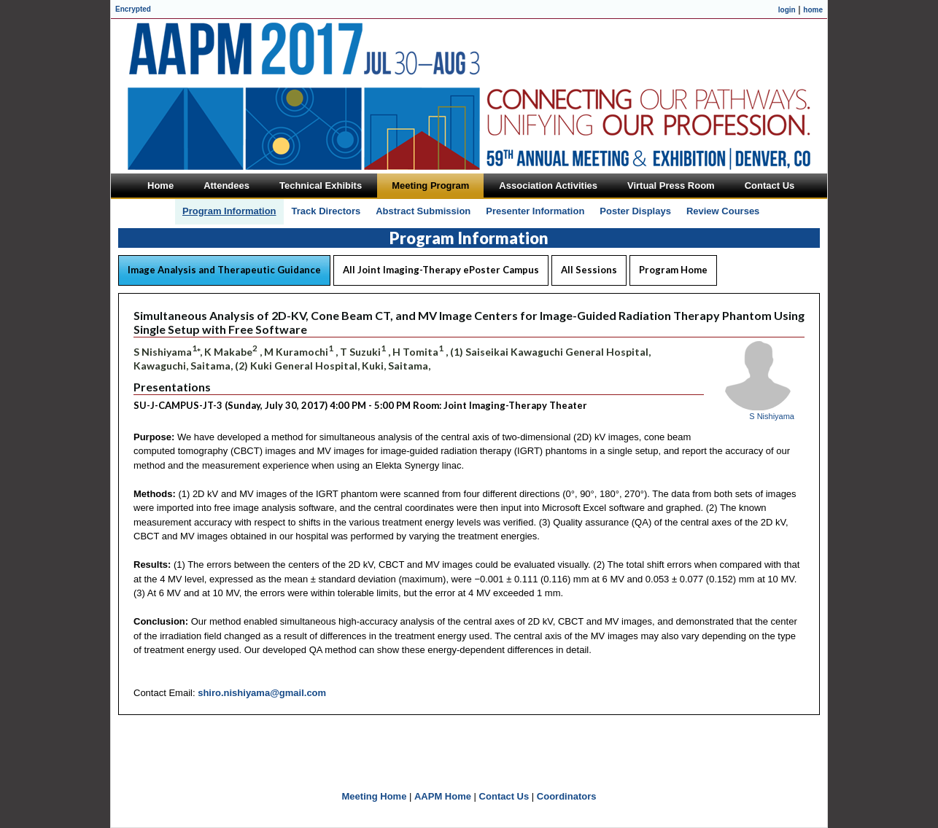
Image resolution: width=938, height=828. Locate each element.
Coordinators (567, 796)
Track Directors (326, 211)
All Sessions (589, 270)
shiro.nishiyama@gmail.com (262, 692)
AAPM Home (442, 796)
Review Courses (722, 211)
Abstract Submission (423, 211)
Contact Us (504, 796)
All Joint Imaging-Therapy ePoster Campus (441, 270)
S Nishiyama (771, 416)
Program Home (673, 270)
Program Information (229, 211)
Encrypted (133, 9)
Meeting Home (374, 796)
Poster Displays (635, 211)
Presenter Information (535, 211)
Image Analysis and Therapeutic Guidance (224, 270)
